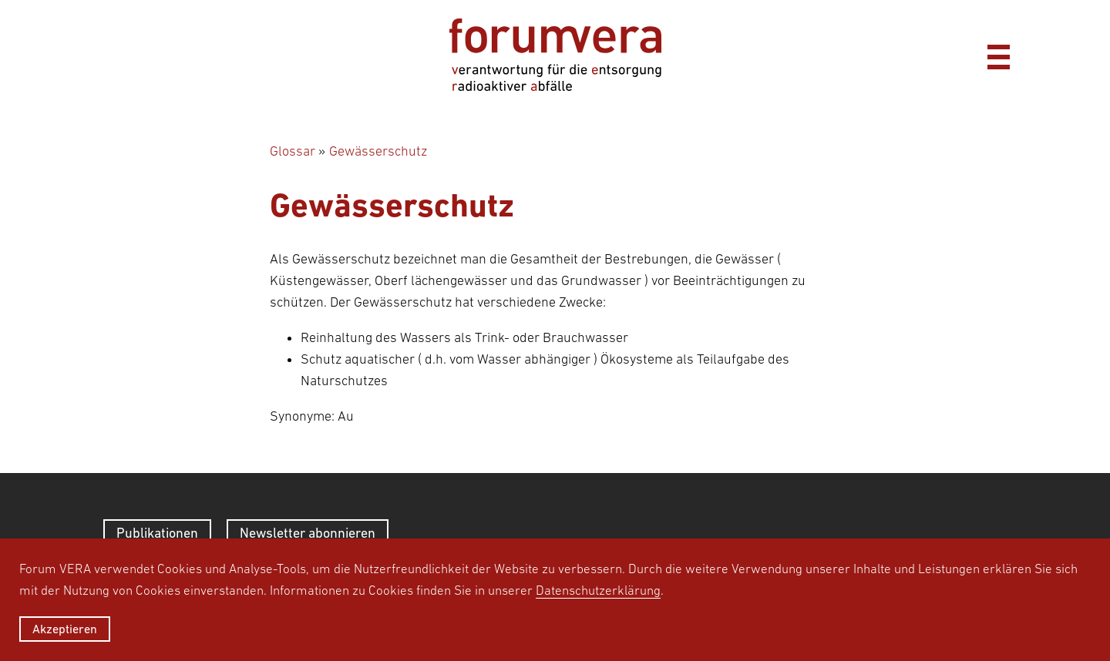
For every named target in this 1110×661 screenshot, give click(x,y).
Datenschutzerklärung (598, 590)
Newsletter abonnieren (307, 533)
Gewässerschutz (378, 151)
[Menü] (998, 54)
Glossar (292, 151)
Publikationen (157, 533)
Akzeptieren (64, 629)
